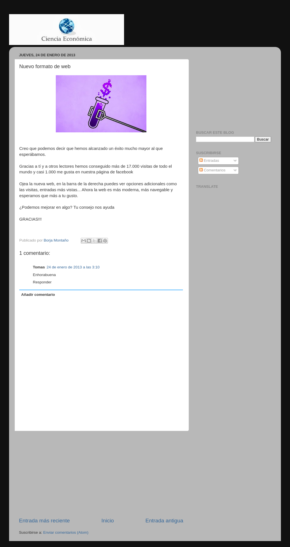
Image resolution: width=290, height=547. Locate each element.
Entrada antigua (164, 521)
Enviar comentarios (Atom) (66, 532)
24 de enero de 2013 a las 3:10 (73, 267)
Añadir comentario (38, 294)
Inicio (107, 521)
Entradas (209, 160)
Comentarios (212, 170)
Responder (42, 282)
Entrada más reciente (44, 521)
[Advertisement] (101, 474)
